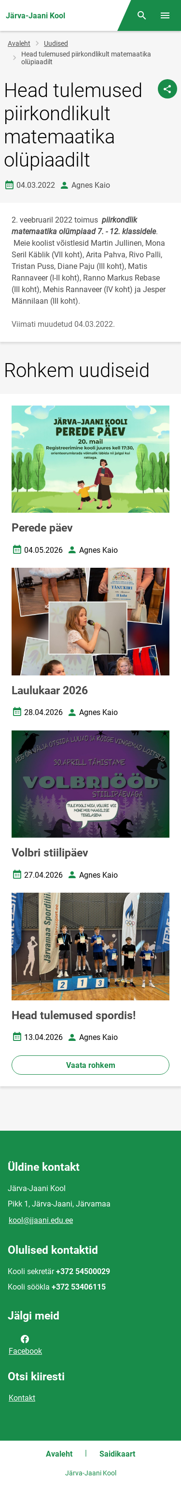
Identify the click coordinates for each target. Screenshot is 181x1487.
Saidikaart (117, 1454)
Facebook (25, 1344)
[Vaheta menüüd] (165, 15)
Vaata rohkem (90, 1065)
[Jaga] (167, 88)
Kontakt (22, 1398)
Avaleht (19, 43)
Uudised (56, 43)
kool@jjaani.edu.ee (41, 1220)
